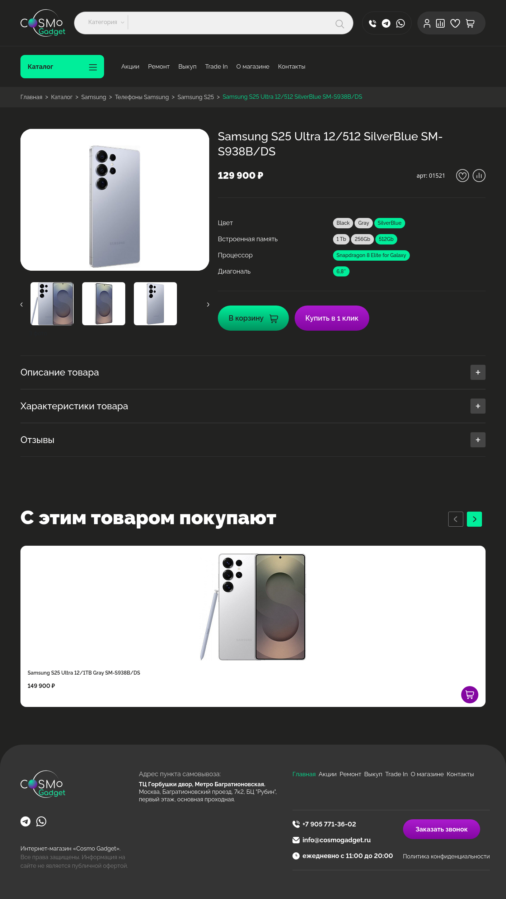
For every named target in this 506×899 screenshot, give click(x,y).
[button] (108, 22)
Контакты (291, 66)
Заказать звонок (442, 829)
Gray (363, 223)
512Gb (386, 239)
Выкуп (187, 66)
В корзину (253, 318)
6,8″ (341, 271)
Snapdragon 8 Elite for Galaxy (371, 255)
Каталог (62, 66)
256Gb (362, 239)
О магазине (253, 66)
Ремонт (159, 66)
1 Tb (341, 239)
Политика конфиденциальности (446, 856)
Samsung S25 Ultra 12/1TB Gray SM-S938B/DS (84, 673)
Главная (304, 774)
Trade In (216, 66)
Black (343, 223)
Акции (130, 66)
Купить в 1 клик (332, 318)
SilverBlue (390, 223)
